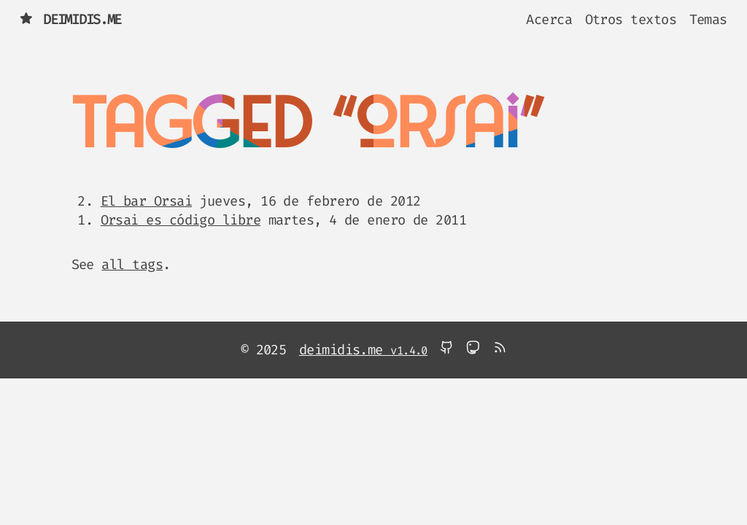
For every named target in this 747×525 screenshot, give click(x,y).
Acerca (549, 19)
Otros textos (630, 19)
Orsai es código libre (180, 220)
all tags (132, 264)
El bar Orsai (146, 201)
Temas (708, 19)
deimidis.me (70, 19)
